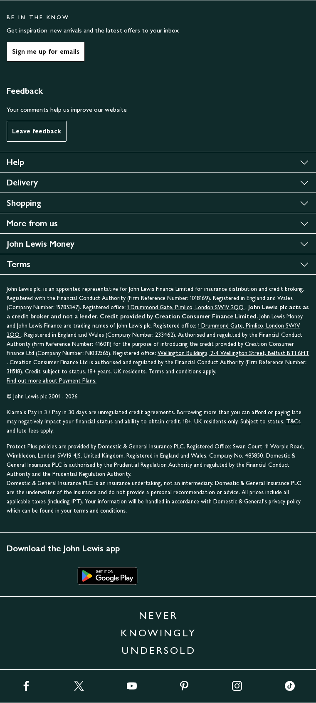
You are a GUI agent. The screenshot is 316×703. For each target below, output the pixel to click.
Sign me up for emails (45, 51)
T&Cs (293, 421)
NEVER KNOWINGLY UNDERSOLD (158, 632)
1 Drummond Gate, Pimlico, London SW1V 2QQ (186, 307)
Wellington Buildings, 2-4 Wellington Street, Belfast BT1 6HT (233, 353)
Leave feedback (36, 131)
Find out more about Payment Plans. (51, 380)
